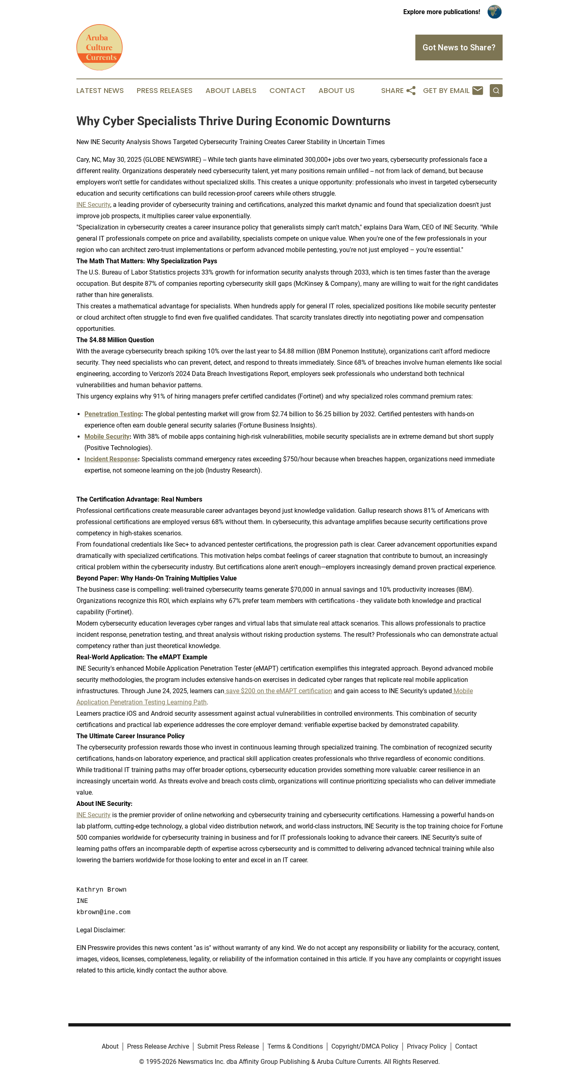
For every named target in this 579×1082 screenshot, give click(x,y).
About (110, 1046)
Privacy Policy (427, 1046)
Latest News (100, 90)
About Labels (231, 90)
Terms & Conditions (295, 1046)
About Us (336, 90)
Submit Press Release (228, 1046)
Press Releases (165, 90)
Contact (287, 90)
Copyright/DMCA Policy (364, 1046)
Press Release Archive (158, 1046)
